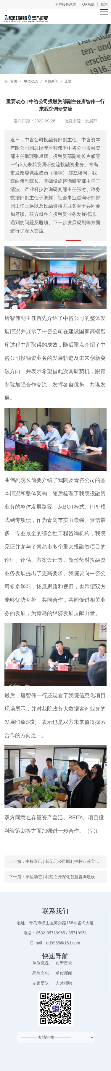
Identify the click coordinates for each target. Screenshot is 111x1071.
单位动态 (31, 81)
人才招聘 (64, 983)
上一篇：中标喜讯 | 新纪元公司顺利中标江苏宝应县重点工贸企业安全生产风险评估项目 (58, 861)
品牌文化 (40, 973)
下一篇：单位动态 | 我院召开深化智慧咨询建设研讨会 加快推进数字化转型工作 (58, 876)
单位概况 (40, 963)
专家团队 (40, 983)
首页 (13, 81)
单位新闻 (51, 81)
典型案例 (64, 963)
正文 (68, 81)
